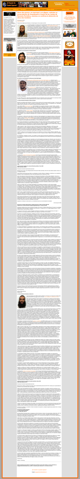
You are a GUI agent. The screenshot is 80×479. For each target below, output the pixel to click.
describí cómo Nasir (28, 106)
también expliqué (29, 110)
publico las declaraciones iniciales (29, 154)
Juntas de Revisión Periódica (52, 25)
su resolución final (31, 56)
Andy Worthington (20, 21)
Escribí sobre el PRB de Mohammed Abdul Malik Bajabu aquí (39, 80)
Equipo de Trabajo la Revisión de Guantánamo (41, 35)
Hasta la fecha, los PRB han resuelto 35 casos (36, 32)
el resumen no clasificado (29, 118)
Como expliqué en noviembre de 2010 (51, 296)
